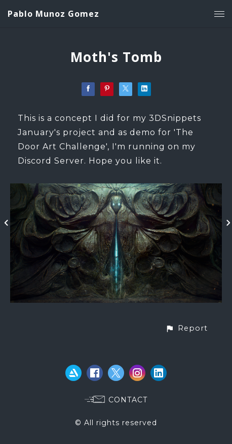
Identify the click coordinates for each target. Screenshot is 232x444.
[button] (186, 328)
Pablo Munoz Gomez (53, 13)
